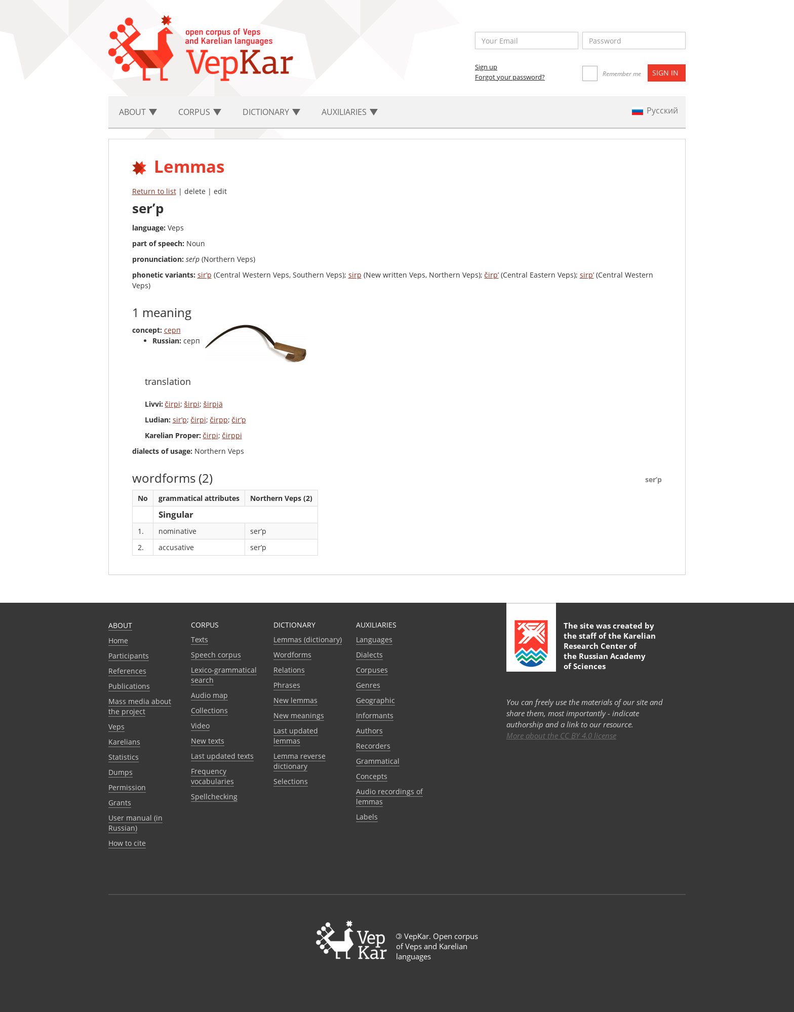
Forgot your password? (510, 77)
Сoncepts (371, 776)
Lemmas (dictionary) (307, 639)
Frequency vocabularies (212, 776)
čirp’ (492, 275)
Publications (129, 686)
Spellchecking (214, 796)
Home (118, 640)
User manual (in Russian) (135, 823)
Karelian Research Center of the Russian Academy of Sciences (610, 651)
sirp (355, 275)
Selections (290, 781)
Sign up (486, 66)
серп (172, 330)
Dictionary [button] (271, 112)
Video (200, 725)
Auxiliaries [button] (350, 112)
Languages (374, 639)
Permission (127, 787)
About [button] (138, 112)
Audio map (209, 695)
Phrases (286, 685)
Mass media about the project (139, 706)
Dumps (120, 772)
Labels (367, 817)
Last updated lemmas (295, 736)
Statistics (123, 757)
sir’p (204, 275)
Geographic (375, 700)
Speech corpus (216, 654)
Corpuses (372, 670)
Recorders (373, 746)
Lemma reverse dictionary (299, 761)
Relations (289, 670)
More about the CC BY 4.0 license (561, 735)
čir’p (239, 419)
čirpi (172, 404)
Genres (368, 685)
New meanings (298, 715)
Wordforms (292, 654)
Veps (116, 726)
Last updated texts (222, 756)
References (127, 671)
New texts (207, 741)
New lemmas (295, 700)
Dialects (369, 654)
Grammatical (378, 761)
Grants (119, 802)
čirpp (219, 419)
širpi (192, 404)
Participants (128, 655)
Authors (369, 730)
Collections (209, 710)
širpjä (213, 404)
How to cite (127, 843)
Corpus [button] (199, 112)
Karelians (124, 742)
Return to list (154, 191)
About (120, 625)
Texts (199, 639)
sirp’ (587, 275)
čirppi (232, 435)
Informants (374, 715)
